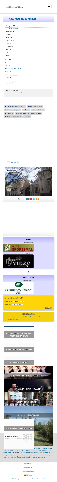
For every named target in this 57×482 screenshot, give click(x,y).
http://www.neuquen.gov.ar (13, 68)
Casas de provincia (12, 28)
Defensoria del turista (35, 106)
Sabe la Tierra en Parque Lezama (29, 402)
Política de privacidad (38, 479)
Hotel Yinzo (28, 253)
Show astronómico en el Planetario (18, 428)
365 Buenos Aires (14, 162)
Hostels (45, 452)
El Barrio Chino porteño (19, 362)
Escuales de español (31, 457)
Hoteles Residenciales (44, 450)
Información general (12, 317)
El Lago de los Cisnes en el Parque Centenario (28, 375)
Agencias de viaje (21, 456)
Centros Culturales (38, 110)
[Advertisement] (28, 135)
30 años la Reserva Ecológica (28, 415)
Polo (23, 319)
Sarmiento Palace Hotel (28, 280)
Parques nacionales (35, 317)
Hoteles (34, 450)
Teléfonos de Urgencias (13, 110)
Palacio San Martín (11, 170)
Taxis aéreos (41, 457)
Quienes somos (40, 440)
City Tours (10, 457)
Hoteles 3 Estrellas (41, 448)
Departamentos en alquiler (17, 454)
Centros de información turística (16, 106)
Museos (27, 110)
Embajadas (10, 113)
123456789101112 (20, 301)
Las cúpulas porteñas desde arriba (19, 349)
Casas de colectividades (14, 117)
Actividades (24, 317)
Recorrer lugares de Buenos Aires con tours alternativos (19, 334)
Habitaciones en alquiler (34, 454)
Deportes (27, 117)
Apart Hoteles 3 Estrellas (26, 452)
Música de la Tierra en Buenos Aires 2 (28, 389)
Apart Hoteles (38, 452)
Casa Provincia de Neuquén (23, 18)
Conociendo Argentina (28, 314)
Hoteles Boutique (26, 450)
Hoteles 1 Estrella (15, 450)
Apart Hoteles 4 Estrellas (11, 452)
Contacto (49, 440)
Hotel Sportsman (28, 242)
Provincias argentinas (12, 319)
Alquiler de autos (32, 456)
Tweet (28, 94)
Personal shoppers (19, 457)
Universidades (21, 113)
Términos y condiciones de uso (21, 479)
